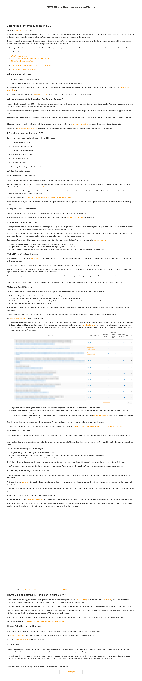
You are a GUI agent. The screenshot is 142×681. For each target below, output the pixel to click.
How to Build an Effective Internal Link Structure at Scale (31, 65)
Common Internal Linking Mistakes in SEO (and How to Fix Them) (48, 197)
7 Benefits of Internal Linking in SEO (29, 25)
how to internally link (40, 94)
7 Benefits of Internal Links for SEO (23, 61)
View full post (71, 672)
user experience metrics (74, 217)
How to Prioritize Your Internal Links (23, 69)
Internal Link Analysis (88, 325)
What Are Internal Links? (19, 56)
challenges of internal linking (27, 128)
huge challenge (82, 600)
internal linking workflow (22, 639)
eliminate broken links (80, 124)
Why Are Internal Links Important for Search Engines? (30, 58)
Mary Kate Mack (19, 30)
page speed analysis (100, 415)
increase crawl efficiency (17, 318)
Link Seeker (107, 600)
